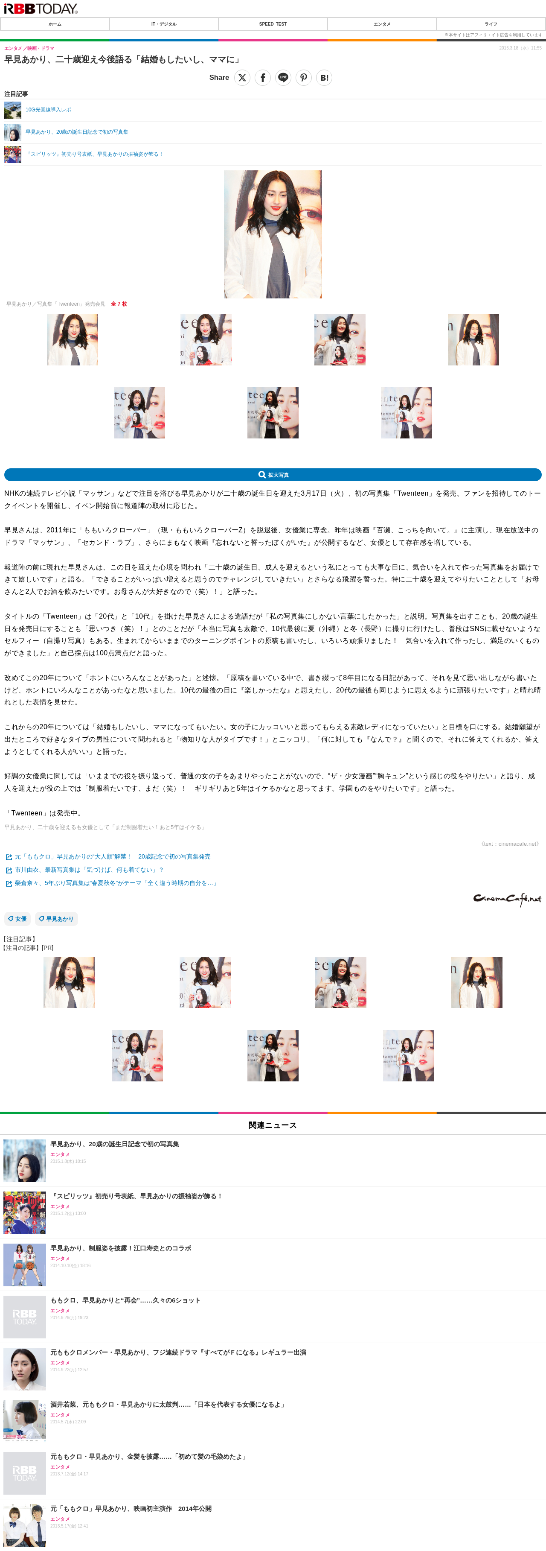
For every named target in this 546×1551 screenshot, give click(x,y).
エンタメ (382, 24)
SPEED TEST (273, 24)
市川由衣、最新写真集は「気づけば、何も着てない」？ (89, 869)
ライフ (491, 24)
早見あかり (60, 919)
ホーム (55, 24)
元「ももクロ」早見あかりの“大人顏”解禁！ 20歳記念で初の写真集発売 (113, 856)
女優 (20, 919)
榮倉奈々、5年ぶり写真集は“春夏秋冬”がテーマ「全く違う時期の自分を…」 (117, 882)
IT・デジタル (164, 24)
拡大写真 (278, 474)
